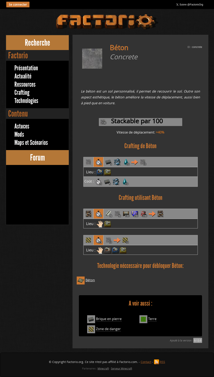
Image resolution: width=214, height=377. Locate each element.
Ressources (25, 84)
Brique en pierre (109, 319)
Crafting (21, 93)
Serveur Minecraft (121, 368)
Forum (37, 157)
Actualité (22, 76)
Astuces (21, 126)
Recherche (37, 42)
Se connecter (18, 4)
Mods (19, 134)
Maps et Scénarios (31, 143)
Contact (146, 362)
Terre (152, 319)
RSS (162, 362)
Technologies (26, 101)
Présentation (26, 68)
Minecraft (103, 368)
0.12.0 (197, 340)
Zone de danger (108, 329)
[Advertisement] (37, 195)
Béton (90, 280)
